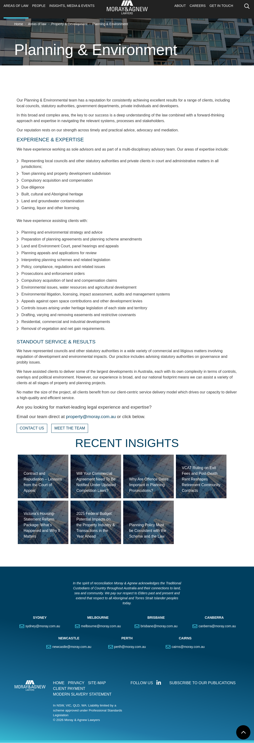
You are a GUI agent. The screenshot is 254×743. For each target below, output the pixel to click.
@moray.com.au (99, 416)
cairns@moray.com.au (188, 647)
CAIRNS (185, 638)
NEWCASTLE (69, 638)
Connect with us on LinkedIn (158, 683)
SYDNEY (40, 618)
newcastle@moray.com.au (71, 647)
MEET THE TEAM (69, 428)
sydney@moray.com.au (42, 626)
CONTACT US (32, 428)
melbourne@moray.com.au (101, 626)
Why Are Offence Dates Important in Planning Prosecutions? (149, 485)
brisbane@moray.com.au (159, 626)
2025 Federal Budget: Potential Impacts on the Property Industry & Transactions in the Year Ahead (95, 525)
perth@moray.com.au (130, 647)
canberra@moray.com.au (217, 626)
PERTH (126, 638)
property (74, 416)
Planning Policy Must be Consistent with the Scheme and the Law (147, 531)
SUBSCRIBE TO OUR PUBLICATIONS (202, 683)
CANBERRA (214, 618)
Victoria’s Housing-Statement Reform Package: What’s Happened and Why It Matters (42, 525)
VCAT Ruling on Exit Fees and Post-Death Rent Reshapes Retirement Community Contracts (201, 479)
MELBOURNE (97, 618)
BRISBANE (156, 618)
